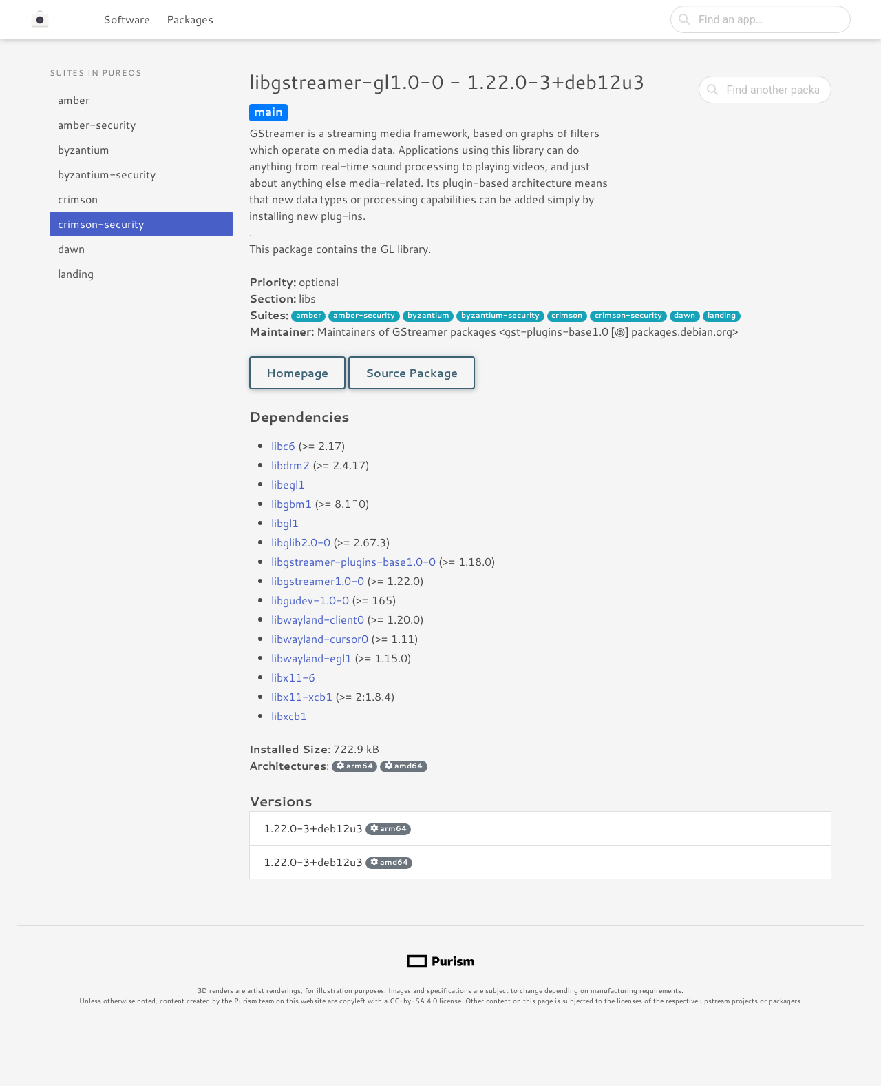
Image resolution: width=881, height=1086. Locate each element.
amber (73, 99)
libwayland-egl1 (311, 658)
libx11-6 (293, 677)
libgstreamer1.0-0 (317, 580)
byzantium (83, 149)
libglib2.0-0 (300, 542)
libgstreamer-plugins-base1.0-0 (353, 561)
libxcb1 (289, 716)
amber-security (97, 124)
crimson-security (101, 224)
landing (76, 273)
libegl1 (288, 484)
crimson (78, 199)
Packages (190, 19)
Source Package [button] (411, 372)
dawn (71, 248)
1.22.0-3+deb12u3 (337, 828)
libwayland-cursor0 (319, 638)
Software (126, 19)
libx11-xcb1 (301, 696)
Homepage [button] (297, 372)
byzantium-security (107, 174)
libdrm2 (290, 465)
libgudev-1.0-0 (310, 600)
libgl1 (285, 523)
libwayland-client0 (317, 619)
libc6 (283, 445)
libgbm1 (291, 503)
